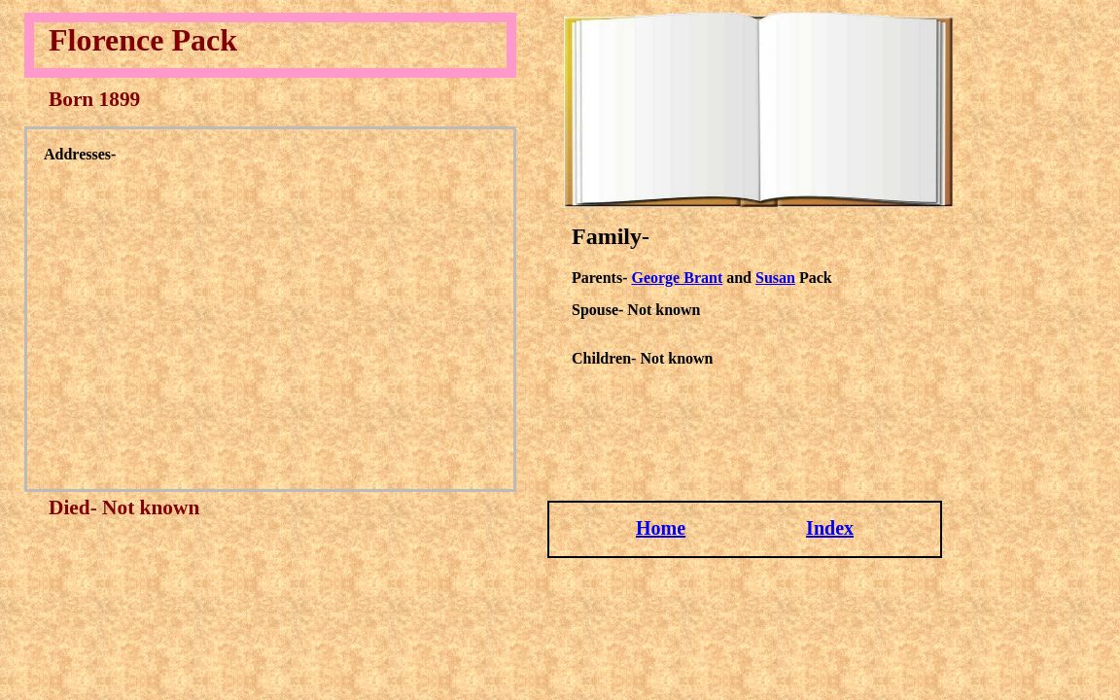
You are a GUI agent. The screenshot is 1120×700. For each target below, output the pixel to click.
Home (660, 528)
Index (830, 528)
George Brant (676, 277)
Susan (775, 277)
